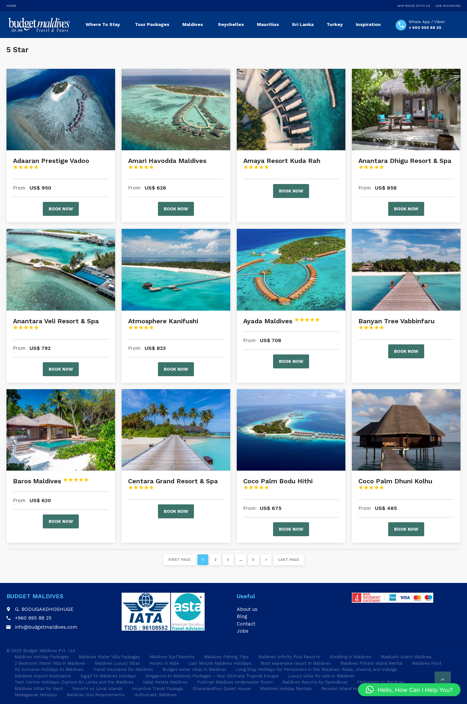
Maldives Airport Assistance (43, 675)
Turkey (335, 24)
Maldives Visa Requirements (95, 694)
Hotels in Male (164, 663)
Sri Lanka (303, 24)
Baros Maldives (51, 481)
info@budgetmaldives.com (46, 627)
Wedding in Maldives (350, 656)
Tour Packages (152, 24)
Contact (246, 624)
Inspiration (368, 24)
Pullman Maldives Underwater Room (235, 682)
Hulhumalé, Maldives (155, 694)
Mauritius (268, 24)
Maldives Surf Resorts (172, 656)
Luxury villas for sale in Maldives (321, 675)
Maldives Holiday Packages (41, 656)
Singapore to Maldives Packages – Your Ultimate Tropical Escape (212, 675)
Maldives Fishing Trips (226, 656)
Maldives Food (426, 663)
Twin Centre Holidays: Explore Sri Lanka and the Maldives (74, 682)
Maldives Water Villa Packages (109, 656)
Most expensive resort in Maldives (295, 663)
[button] (409, 689)
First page (179, 560)
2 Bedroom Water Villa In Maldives (50, 663)
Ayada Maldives (281, 321)
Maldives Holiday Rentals (286, 688)
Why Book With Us (413, 5)
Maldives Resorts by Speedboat (315, 682)
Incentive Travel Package (157, 688)
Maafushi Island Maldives (406, 656)
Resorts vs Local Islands (97, 688)
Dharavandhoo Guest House (222, 688)
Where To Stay (103, 24)
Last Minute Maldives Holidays (219, 663)
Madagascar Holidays (36, 694)
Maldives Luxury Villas (117, 663)
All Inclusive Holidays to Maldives (49, 669)
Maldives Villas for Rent (39, 688)
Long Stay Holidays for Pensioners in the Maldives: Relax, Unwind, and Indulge (316, 669)
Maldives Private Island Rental (371, 663)
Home (11, 5)
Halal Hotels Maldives (165, 682)
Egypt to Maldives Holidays (108, 675)
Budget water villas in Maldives (194, 669)
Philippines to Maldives (380, 682)
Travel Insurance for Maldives (123, 669)
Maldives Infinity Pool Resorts (289, 656)
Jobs (242, 631)
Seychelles (231, 24)
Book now (61, 208)
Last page (288, 560)
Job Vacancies (448, 5)
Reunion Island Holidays (345, 688)
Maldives (192, 24)
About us (247, 609)
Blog (242, 616)
